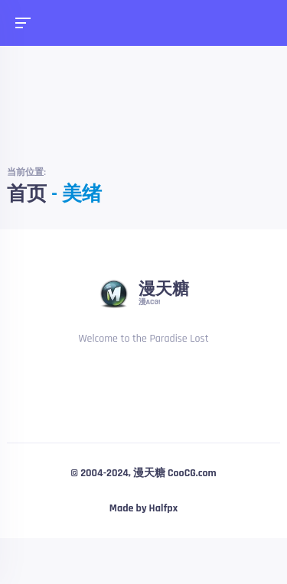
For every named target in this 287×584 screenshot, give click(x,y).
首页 (27, 194)
